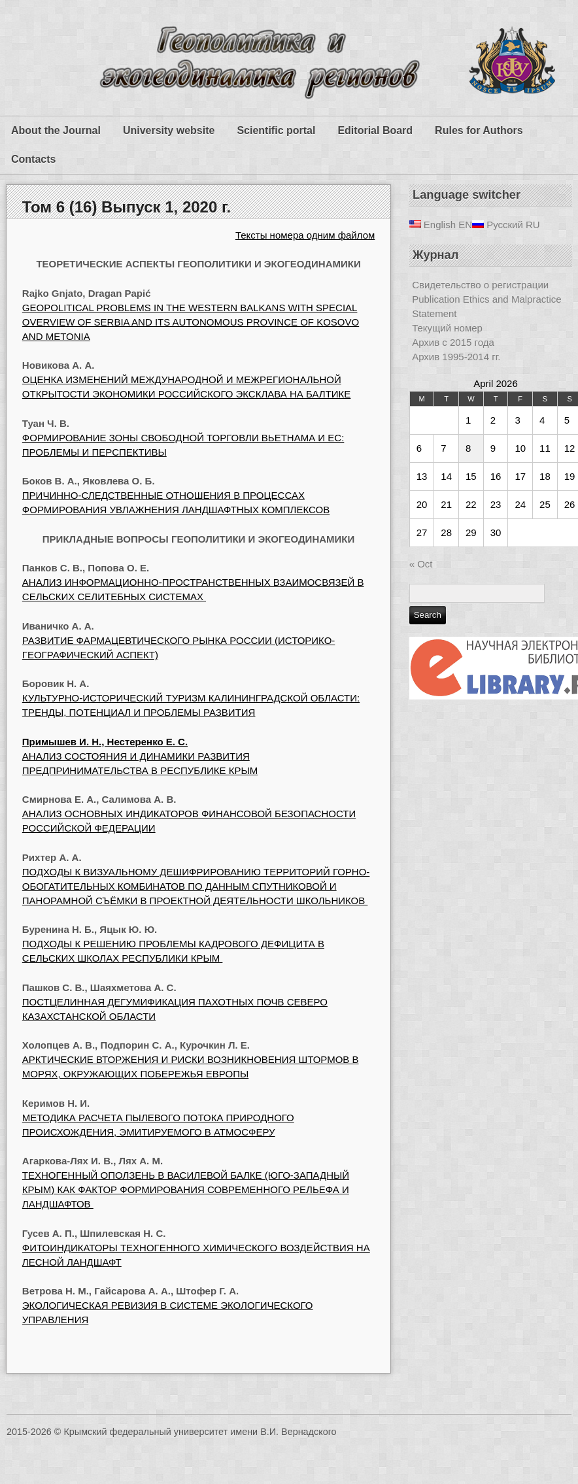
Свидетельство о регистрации (480, 284)
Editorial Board (375, 130)
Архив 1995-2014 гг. (456, 356)
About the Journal (56, 130)
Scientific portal (276, 130)
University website (169, 130)
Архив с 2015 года (453, 342)
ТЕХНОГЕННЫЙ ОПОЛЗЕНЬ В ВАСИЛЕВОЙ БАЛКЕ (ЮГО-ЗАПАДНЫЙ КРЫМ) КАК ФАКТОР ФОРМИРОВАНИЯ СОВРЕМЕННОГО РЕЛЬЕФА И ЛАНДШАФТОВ (185, 1189)
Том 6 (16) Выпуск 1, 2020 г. (126, 207)
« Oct (421, 563)
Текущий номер (447, 327)
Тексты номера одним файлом (305, 235)
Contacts (33, 159)
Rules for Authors (479, 130)
